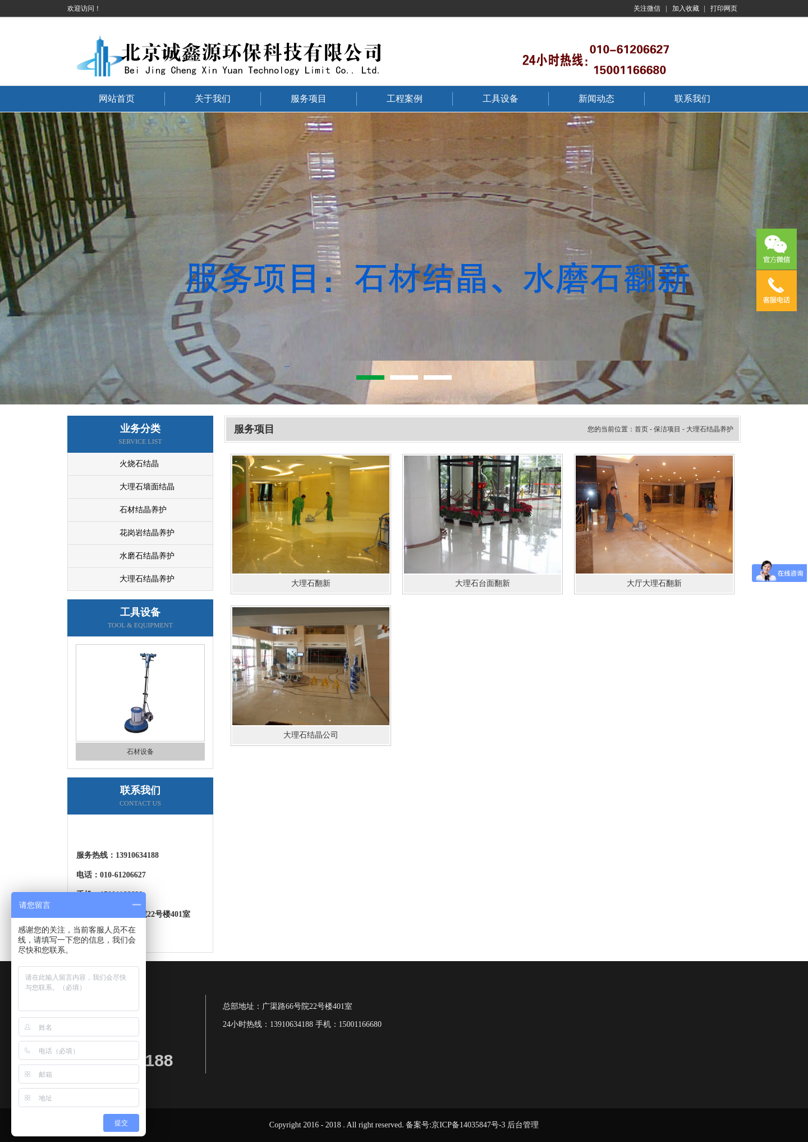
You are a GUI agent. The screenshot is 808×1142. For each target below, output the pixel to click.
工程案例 (405, 98)
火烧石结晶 (139, 463)
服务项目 (309, 98)
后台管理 (523, 1125)
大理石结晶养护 (147, 579)
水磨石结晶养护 (147, 556)
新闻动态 (596, 98)
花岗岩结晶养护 (147, 533)
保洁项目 (667, 429)
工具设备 (500, 98)
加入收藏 (685, 8)
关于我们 (213, 98)
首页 (641, 429)
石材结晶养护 (143, 510)
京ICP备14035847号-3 (468, 1125)
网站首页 (117, 98)
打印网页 (723, 8)
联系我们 (692, 98)
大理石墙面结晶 (147, 487)
